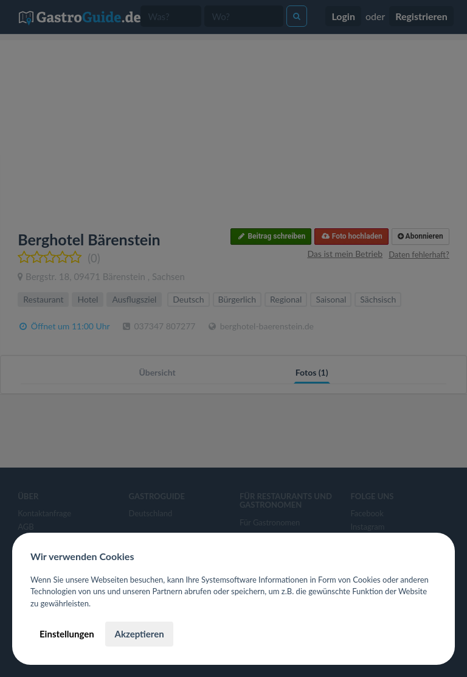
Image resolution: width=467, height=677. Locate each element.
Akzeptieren (139, 633)
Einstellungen (67, 633)
